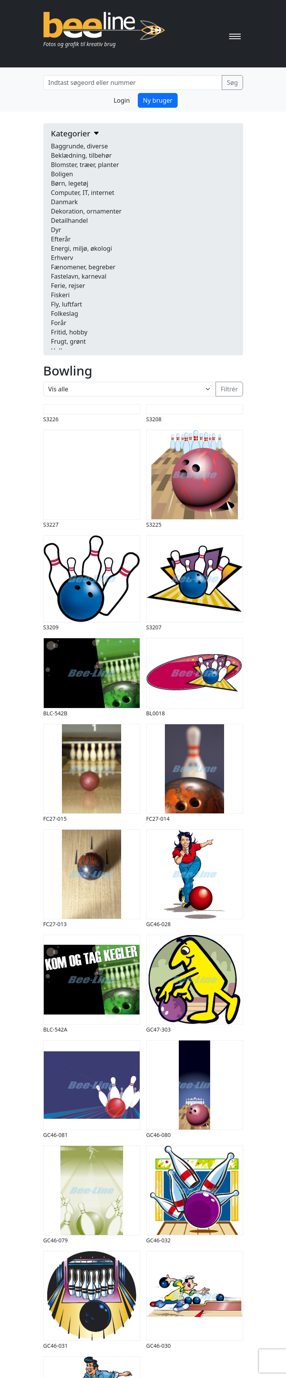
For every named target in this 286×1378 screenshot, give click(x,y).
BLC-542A (55, 1029)
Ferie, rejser (68, 285)
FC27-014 (158, 818)
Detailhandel (69, 220)
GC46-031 (55, 1345)
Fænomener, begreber (83, 267)
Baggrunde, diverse (79, 146)
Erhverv (62, 257)
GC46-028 (158, 924)
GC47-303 (158, 1029)
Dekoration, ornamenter (86, 211)
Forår (59, 323)
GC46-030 (158, 1345)
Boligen (62, 174)
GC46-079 (55, 1240)
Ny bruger (157, 100)
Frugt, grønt (68, 341)
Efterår (61, 239)
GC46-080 (158, 1135)
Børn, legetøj (70, 183)
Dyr (56, 230)
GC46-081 (55, 1135)
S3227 (51, 524)
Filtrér (229, 389)
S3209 (51, 627)
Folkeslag (64, 313)
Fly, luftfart (66, 304)
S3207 (154, 627)
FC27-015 (55, 818)
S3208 (154, 419)
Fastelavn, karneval (78, 276)
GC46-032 (158, 1240)
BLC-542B (55, 713)
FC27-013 (55, 924)
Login (121, 100)
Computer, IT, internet (83, 192)
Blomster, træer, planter (85, 164)
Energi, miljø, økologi (81, 248)
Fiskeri (60, 295)
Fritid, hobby (69, 332)
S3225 (154, 524)
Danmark (64, 202)
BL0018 (155, 713)
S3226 (51, 419)
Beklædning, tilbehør (81, 155)
